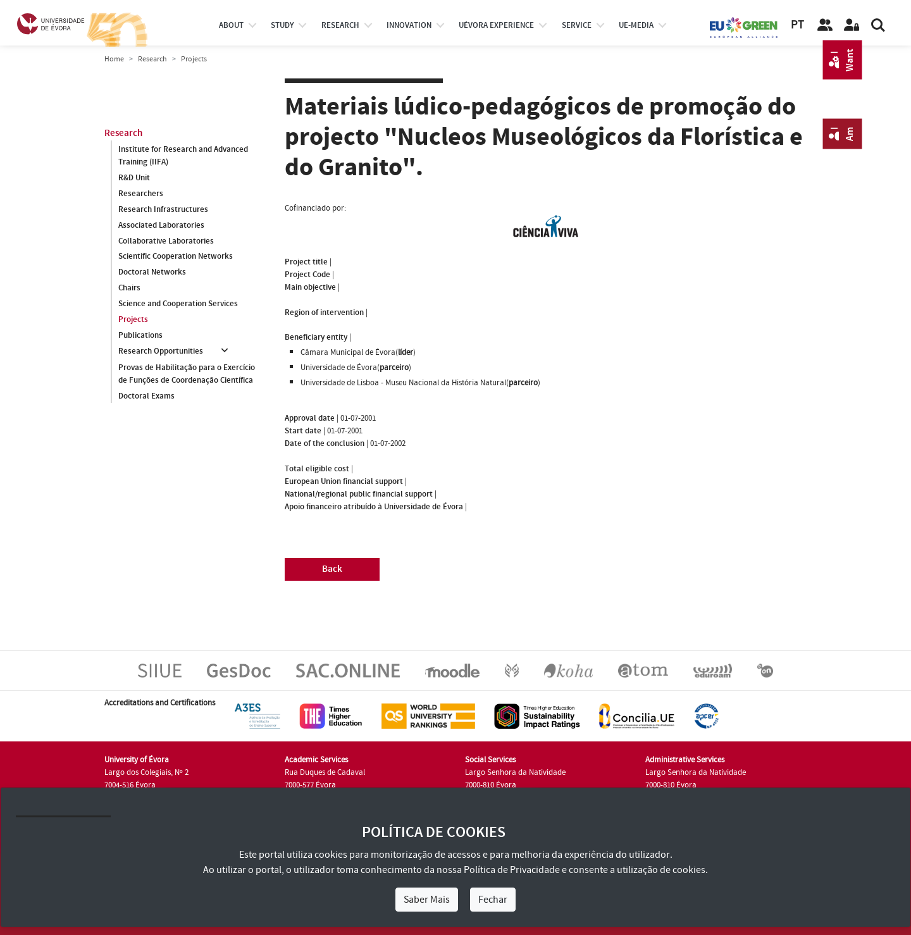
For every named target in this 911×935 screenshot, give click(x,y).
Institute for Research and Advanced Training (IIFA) (183, 156)
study (282, 25)
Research (152, 59)
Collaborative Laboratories (166, 241)
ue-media (636, 25)
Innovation (409, 25)
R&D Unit (134, 177)
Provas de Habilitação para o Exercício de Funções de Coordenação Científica (186, 374)
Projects (133, 320)
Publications (140, 336)
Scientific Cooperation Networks (175, 257)
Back (332, 569)
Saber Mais (427, 899)
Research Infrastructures (163, 209)
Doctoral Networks (152, 272)
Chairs (129, 288)
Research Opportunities (160, 351)
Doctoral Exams (146, 396)
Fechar (492, 899)
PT (797, 25)
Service (577, 25)
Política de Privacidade (512, 870)
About (231, 25)
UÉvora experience (496, 25)
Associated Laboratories (161, 225)
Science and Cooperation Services (178, 304)
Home (114, 59)
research (340, 25)
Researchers (140, 193)
